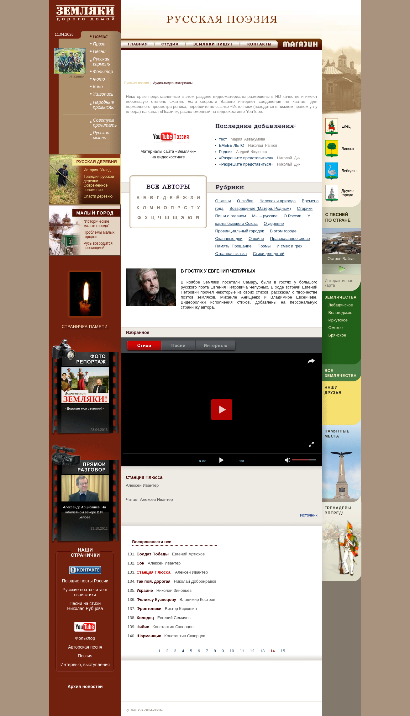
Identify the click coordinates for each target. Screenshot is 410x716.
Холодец (145, 617)
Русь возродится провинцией (98, 245)
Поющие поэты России (85, 580)
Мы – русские (264, 216)
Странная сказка (231, 253)
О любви (245, 201)
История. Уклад (97, 170)
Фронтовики (149, 608)
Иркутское (338, 320)
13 (263, 651)
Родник (226, 151)
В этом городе (283, 231)
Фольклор (85, 638)
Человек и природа (278, 201)
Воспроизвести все (151, 541)
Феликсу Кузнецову (156, 599)
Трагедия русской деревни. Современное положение (99, 183)
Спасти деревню (98, 196)
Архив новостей (85, 686)
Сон (140, 563)
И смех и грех (289, 246)
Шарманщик (149, 636)
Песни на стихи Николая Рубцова (85, 606)
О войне (256, 238)
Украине (145, 590)
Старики (305, 208)
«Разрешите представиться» (247, 158)
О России (293, 216)
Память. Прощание (233, 246)
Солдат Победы (153, 554)
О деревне (274, 223)
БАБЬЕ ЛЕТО (232, 145)
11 (242, 651)
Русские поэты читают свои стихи (85, 592)
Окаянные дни (229, 238)
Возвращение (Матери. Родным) (260, 208)
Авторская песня (85, 647)
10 (232, 651)
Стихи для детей (268, 253)
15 (283, 651)
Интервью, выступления (85, 664)
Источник (309, 515)
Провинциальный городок (239, 231)
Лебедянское (341, 305)
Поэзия (85, 655)
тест (223, 139)
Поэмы (264, 246)
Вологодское (340, 312)
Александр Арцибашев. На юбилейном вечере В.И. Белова (84, 512)
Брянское (337, 335)
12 (252, 651)
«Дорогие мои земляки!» (84, 408)
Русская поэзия (136, 83)
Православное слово (290, 238)
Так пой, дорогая (153, 581)
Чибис (143, 626)
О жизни (223, 201)
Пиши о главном (230, 216)
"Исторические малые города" (96, 223)
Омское (336, 327)
